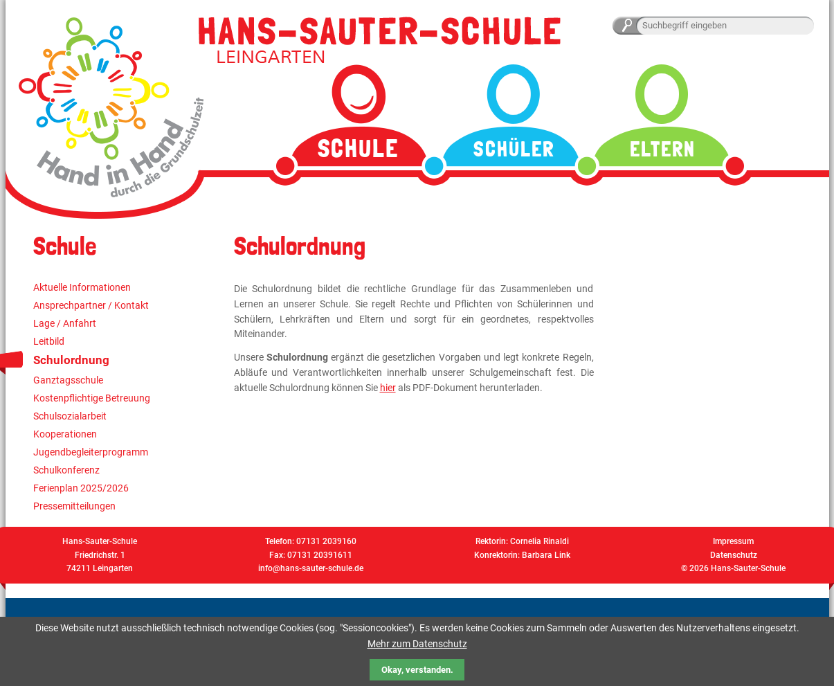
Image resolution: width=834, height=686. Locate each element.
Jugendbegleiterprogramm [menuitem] (90, 452)
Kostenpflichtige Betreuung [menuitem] (91, 398)
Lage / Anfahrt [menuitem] (64, 323)
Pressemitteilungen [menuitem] (74, 506)
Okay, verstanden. (417, 670)
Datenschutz (733, 555)
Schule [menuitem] (358, 148)
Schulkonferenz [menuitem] (66, 470)
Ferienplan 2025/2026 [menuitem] (81, 488)
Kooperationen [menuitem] (65, 434)
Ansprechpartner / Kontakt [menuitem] (91, 305)
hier (388, 387)
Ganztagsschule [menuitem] (68, 380)
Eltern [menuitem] (663, 149)
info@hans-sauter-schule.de (310, 568)
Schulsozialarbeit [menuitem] (70, 416)
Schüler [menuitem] (513, 149)
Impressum (733, 541)
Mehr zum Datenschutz (417, 643)
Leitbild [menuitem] (48, 341)
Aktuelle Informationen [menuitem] (82, 287)
